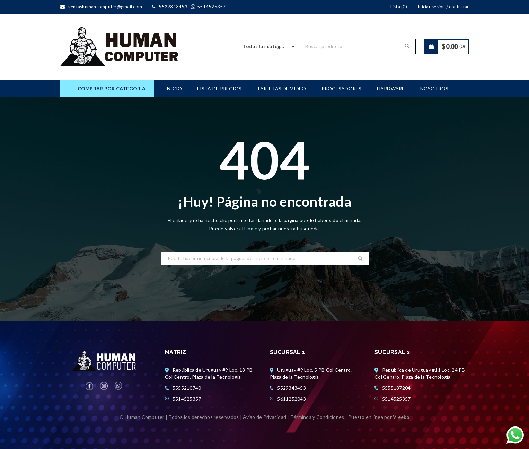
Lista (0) (398, 6)
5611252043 (291, 399)
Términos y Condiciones (317, 417)
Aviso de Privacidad (264, 417)
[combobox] (267, 46)
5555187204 (396, 388)
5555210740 (187, 388)
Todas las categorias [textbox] (268, 46)
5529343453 (291, 388)
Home (251, 228)
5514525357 (187, 399)
